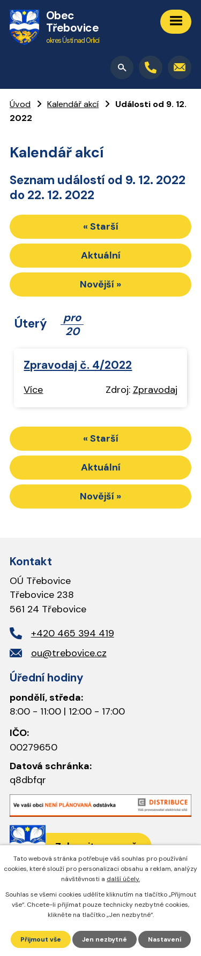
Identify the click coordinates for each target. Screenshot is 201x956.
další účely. (123, 879)
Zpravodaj (155, 389)
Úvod (20, 104)
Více (33, 389)
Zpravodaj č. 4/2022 (78, 365)
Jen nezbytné (104, 939)
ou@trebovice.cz (69, 653)
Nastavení (164, 939)
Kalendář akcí (73, 104)
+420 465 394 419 (72, 633)
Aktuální (101, 255)
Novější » (100, 284)
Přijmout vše (40, 939)
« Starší (100, 226)
